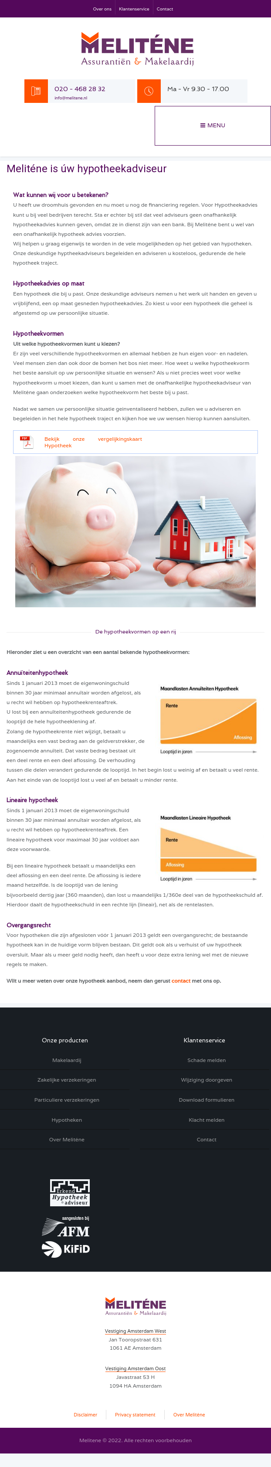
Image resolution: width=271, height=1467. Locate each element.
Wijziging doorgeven (206, 1079)
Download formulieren (206, 1099)
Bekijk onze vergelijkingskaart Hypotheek (93, 442)
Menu (216, 125)
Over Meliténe (67, 1139)
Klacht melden (206, 1119)
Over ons (102, 9)
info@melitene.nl (70, 98)
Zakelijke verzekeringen (66, 1079)
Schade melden (206, 1060)
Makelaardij (66, 1060)
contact (181, 980)
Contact (165, 9)
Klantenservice (134, 9)
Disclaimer (85, 1415)
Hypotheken (66, 1119)
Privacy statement (135, 1415)
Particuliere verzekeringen (66, 1099)
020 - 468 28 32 (79, 88)
